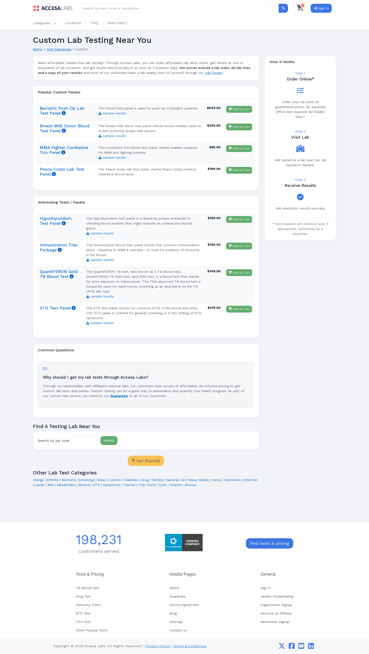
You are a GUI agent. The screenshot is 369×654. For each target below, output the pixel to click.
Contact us (178, 630)
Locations (73, 23)
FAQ (94, 23)
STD (96, 485)
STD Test (83, 613)
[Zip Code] (85, 440)
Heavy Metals (198, 480)
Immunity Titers (88, 605)
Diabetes (131, 480)
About (174, 588)
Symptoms (111, 485)
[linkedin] (311, 647)
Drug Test (83, 596)
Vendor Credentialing (277, 596)
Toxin (162, 485)
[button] (46, 23)
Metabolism (66, 485)
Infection (251, 480)
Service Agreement (184, 605)
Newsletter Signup (275, 622)
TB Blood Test (87, 588)
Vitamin (175, 485)
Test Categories (59, 49)
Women (190, 485)
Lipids (39, 485)
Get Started (146, 460)
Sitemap (176, 622)
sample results (112, 113)
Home (37, 49)
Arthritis (52, 480)
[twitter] (281, 647)
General (172, 480)
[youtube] (301, 647)
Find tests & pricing (269, 543)
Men (50, 485)
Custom (115, 480)
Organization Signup (276, 605)
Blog (173, 613)
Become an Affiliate (276, 613)
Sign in (266, 588)
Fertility (157, 480)
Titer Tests (146, 485)
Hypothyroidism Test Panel (56, 221)
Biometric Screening (77, 480)
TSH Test (83, 622)
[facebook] (292, 647)
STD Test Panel (55, 308)
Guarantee (177, 596)
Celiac (101, 480)
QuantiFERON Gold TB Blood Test (59, 274)
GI (183, 480)
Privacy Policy (158, 646)
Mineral (84, 485)
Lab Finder (213, 73)
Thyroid (129, 485)
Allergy (38, 480)
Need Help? (117, 23)
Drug (144, 480)
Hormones (232, 480)
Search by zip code (53, 440)
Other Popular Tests (92, 630)
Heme (216, 480)
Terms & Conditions (190, 646)
